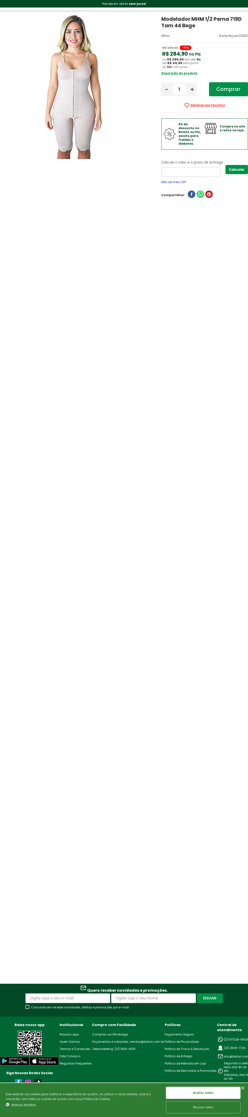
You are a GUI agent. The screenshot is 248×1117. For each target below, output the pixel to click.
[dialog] (124, 1099)
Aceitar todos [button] (203, 1093)
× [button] (242, 1088)
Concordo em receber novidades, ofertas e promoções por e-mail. (80, 1007)
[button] (82, 1104)
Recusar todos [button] (203, 1107)
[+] (192, 89)
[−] (166, 89)
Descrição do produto (179, 73)
